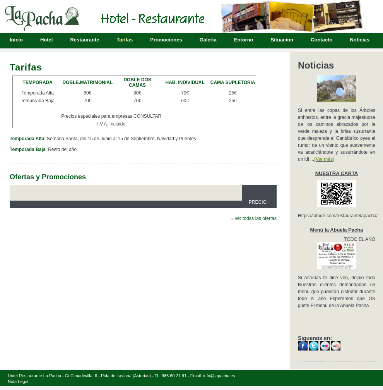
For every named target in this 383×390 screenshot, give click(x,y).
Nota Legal (18, 381)
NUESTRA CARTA (336, 173)
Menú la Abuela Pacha (336, 230)
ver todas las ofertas (256, 218)
